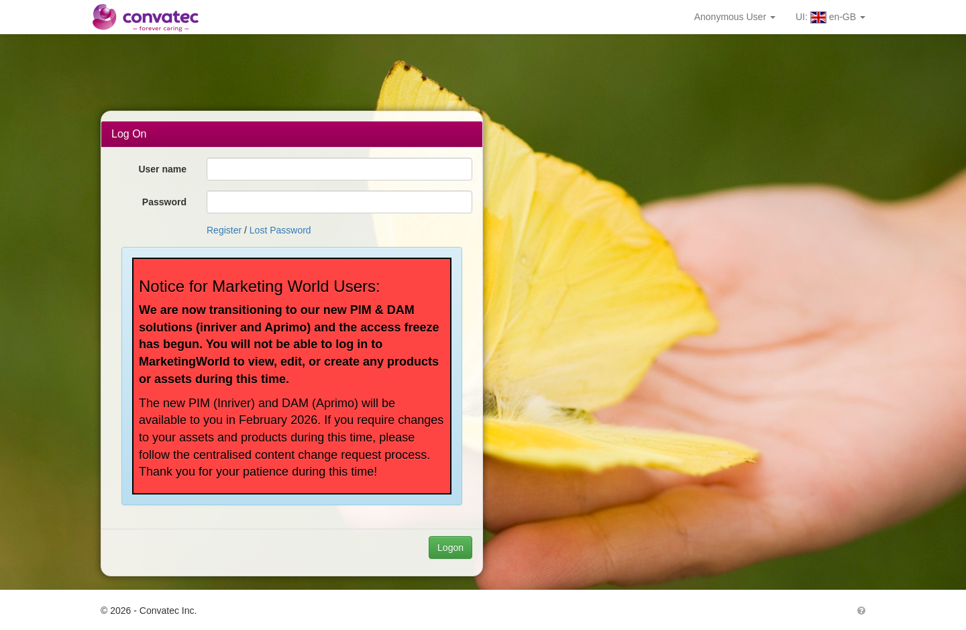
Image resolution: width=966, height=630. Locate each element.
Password (164, 202)
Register (224, 230)
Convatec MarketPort (154, 17)
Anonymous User (734, 16)
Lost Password (280, 230)
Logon (450, 547)
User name (162, 169)
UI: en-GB (830, 17)
